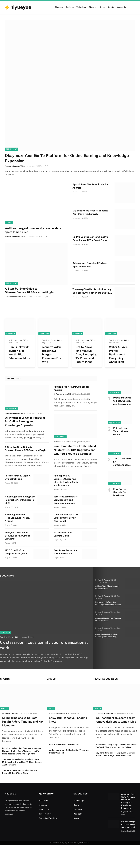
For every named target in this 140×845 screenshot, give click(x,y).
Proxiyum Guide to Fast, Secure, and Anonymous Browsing (17, 535)
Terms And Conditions (48, 819)
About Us (43, 805)
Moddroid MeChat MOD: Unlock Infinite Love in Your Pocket (66, 517)
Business (70, 7)
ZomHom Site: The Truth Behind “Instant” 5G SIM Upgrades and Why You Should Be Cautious (75, 449)
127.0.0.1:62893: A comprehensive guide (16, 552)
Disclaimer (44, 801)
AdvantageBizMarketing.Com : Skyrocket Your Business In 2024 (20, 499)
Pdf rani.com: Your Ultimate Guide (63, 534)
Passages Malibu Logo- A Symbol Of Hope (18, 477)
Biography (59, 7)
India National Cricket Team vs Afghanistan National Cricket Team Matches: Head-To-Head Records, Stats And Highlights (21, 751)
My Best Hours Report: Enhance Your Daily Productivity (90, 212)
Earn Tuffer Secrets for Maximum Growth (65, 552)
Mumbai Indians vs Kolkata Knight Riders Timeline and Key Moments (23, 722)
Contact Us (121, 7)
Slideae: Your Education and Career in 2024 (106, 587)
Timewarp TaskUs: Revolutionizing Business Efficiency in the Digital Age (91, 291)
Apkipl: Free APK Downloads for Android (90, 186)
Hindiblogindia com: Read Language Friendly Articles (17, 517)
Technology (81, 7)
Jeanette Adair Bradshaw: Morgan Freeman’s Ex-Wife (51, 354)
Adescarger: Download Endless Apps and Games (89, 265)
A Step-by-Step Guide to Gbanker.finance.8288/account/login (29, 290)
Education (93, 7)
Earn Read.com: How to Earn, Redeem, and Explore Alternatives (66, 499)
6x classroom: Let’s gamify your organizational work (31, 645)
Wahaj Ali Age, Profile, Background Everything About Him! (118, 354)
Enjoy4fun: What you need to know (68, 720)
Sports (111, 7)
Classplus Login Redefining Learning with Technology (106, 634)
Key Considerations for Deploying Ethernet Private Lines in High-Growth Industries (115, 754)
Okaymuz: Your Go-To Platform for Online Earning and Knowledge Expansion (67, 158)
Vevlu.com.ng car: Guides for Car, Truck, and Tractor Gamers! (69, 751)
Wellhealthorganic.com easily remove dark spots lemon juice (33, 230)
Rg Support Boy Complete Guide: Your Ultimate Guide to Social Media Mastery (66, 480)
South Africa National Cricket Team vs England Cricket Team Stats (19, 772)
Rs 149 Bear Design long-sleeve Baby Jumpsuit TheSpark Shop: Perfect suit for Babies (90, 238)
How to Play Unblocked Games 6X (64, 745)
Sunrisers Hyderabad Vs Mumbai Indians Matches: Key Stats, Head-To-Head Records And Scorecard (22, 762)
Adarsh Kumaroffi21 (15, 237)
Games (102, 7)
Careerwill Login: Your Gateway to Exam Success (108, 618)
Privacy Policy (45, 814)
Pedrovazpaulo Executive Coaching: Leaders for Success (107, 603)
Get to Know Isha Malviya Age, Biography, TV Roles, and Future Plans (86, 354)
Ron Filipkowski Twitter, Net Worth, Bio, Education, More (19, 352)
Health (9, 223)
